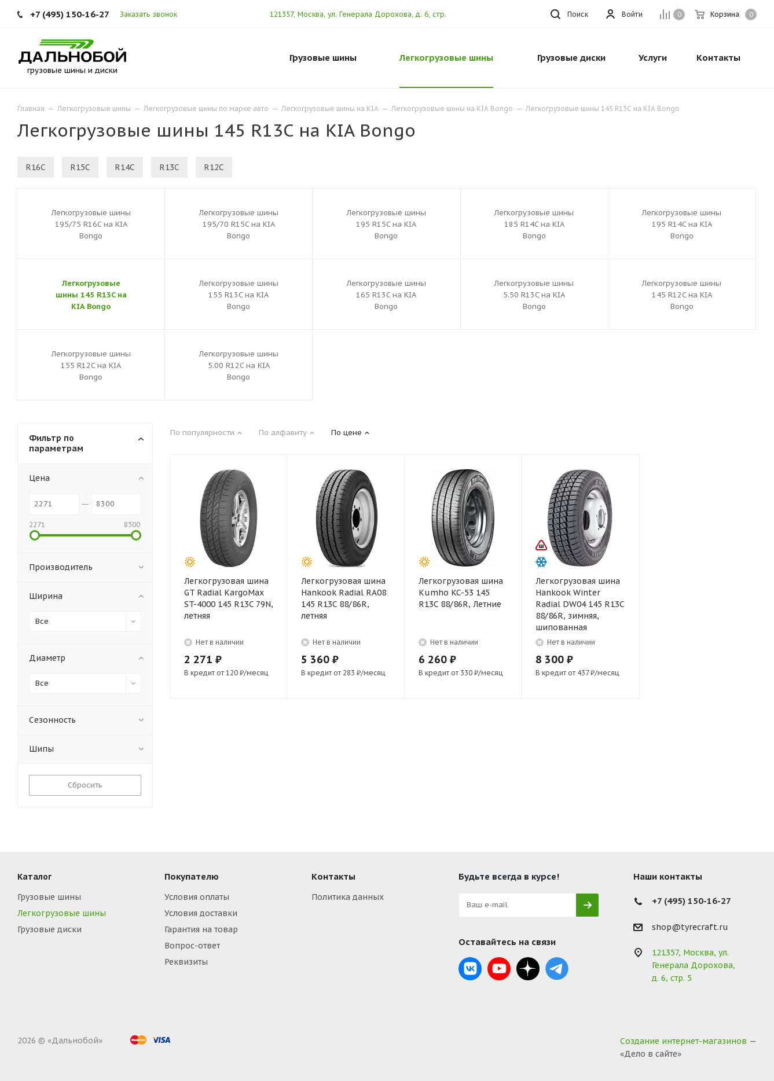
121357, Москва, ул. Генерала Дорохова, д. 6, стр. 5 (361, 14)
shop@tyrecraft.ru (690, 927)
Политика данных (347, 897)
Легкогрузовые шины (61, 913)
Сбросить (85, 785)
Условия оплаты (196, 897)
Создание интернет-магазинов (683, 1041)
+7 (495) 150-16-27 (69, 14)
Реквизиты (186, 962)
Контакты (333, 876)
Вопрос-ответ (192, 945)
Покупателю (191, 876)
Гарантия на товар (201, 929)
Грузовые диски (49, 929)
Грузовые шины (49, 897)
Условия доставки (200, 913)
